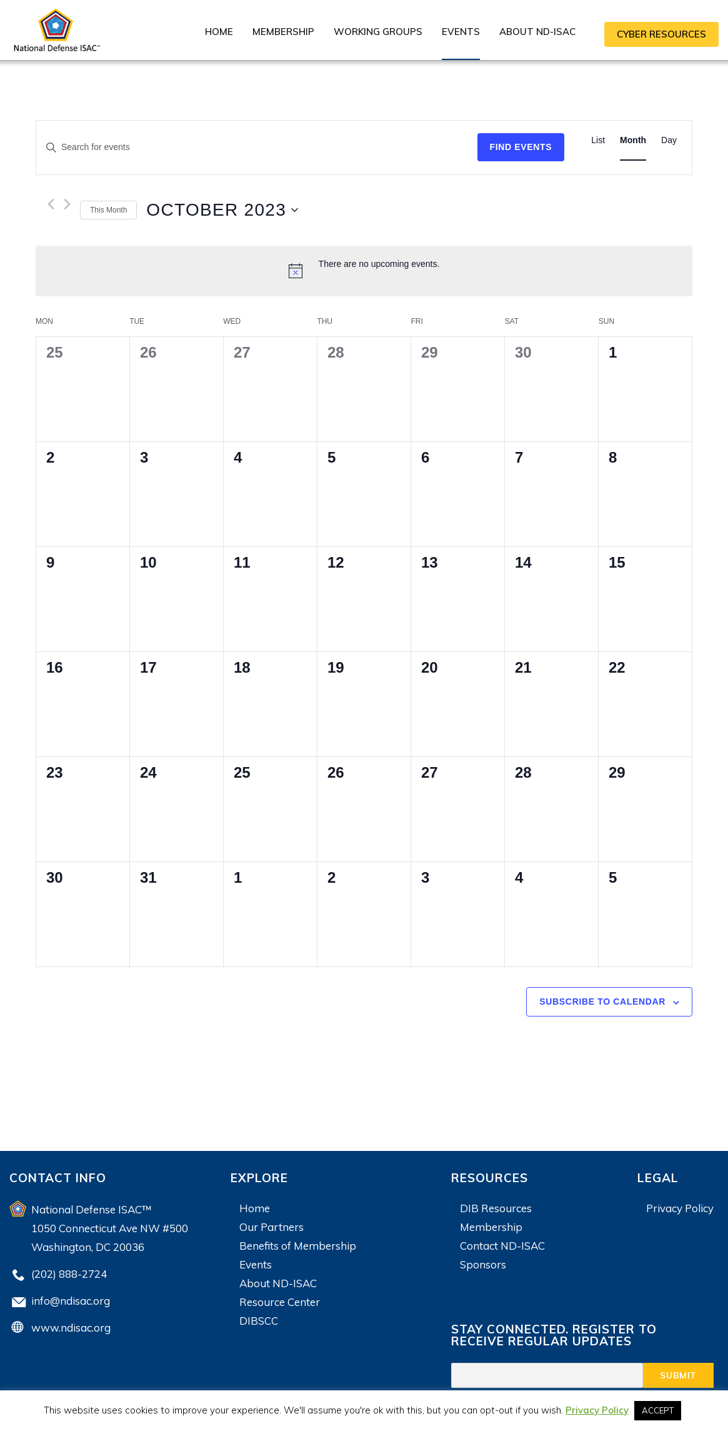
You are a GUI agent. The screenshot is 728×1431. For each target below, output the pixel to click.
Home (219, 32)
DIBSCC (258, 1320)
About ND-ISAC (537, 32)
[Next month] (67, 204)
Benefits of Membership (297, 1245)
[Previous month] (50, 204)
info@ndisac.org (70, 1300)
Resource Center (279, 1301)
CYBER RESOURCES (661, 34)
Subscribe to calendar (602, 1002)
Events (461, 32)
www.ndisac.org (71, 1327)
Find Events (521, 147)
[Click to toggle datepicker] (222, 210)
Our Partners (271, 1226)
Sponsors (483, 1264)
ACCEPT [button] (658, 1410)
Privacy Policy (680, 1208)
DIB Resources (496, 1208)
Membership (283, 32)
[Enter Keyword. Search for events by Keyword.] (256, 147)
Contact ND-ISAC (502, 1245)
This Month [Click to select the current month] (108, 210)
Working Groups (378, 32)
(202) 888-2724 (69, 1273)
